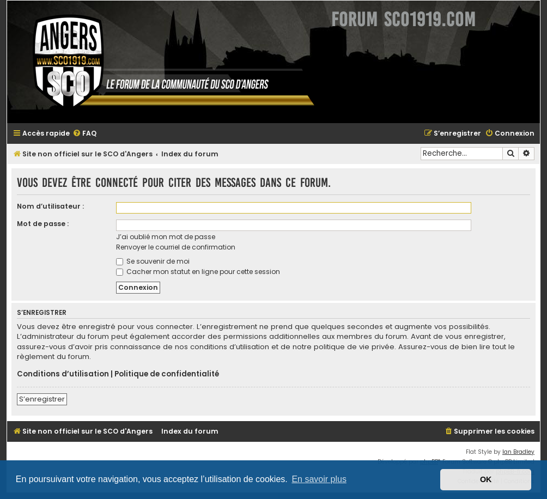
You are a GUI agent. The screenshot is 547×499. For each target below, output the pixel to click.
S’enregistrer (42, 399)
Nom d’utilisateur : (50, 206)
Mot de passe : (43, 223)
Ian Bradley (518, 452)
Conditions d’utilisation (63, 374)
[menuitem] (84, 133)
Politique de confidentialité (166, 374)
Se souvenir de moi (153, 261)
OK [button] (486, 479)
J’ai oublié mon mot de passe (165, 237)
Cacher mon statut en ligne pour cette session (198, 271)
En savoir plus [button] (319, 479)
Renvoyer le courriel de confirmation (175, 247)
